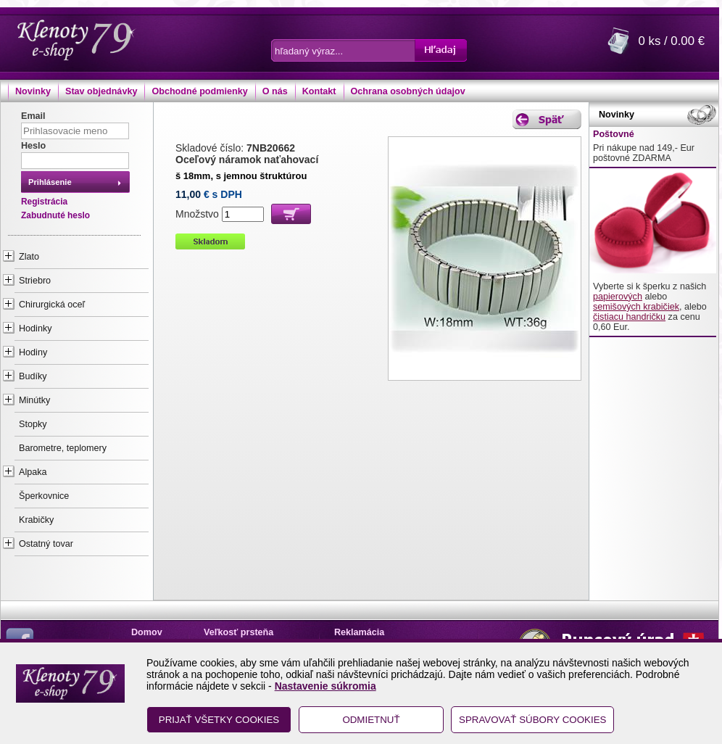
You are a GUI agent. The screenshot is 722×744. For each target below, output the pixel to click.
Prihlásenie (50, 182)
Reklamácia (359, 632)
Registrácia (44, 202)
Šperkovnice (44, 496)
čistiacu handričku (629, 317)
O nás (275, 91)
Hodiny (33, 352)
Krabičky (36, 520)
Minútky (34, 400)
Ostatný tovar (46, 544)
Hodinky (35, 328)
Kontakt (319, 91)
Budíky (33, 376)
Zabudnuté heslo (55, 215)
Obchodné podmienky (199, 91)
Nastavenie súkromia (325, 686)
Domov (146, 632)
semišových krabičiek (636, 307)
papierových (617, 297)
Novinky (33, 91)
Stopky (33, 424)
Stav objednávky (101, 91)
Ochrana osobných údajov (408, 91)
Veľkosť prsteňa (238, 632)
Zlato (29, 257)
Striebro (35, 281)
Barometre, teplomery (63, 448)
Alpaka (33, 472)
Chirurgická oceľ (52, 304)
